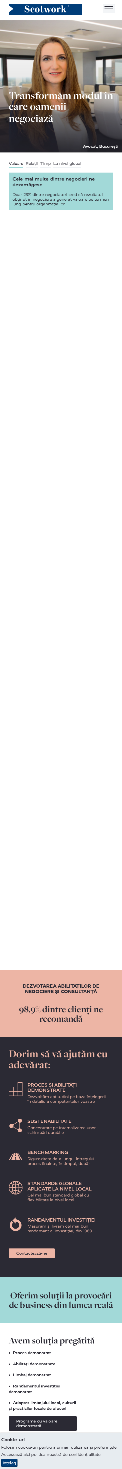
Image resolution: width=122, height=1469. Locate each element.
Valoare (16, 163)
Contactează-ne (31, 1253)
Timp (45, 163)
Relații (32, 163)
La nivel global (67, 163)
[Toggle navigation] (109, 8)
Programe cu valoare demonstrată (36, 1423)
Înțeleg (9, 1463)
